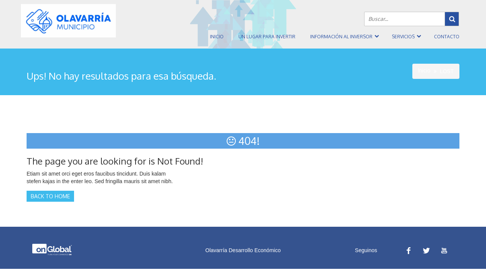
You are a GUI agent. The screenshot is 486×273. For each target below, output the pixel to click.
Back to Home (50, 196)
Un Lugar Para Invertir (266, 36)
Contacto (446, 36)
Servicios (403, 36)
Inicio (217, 36)
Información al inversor (341, 36)
